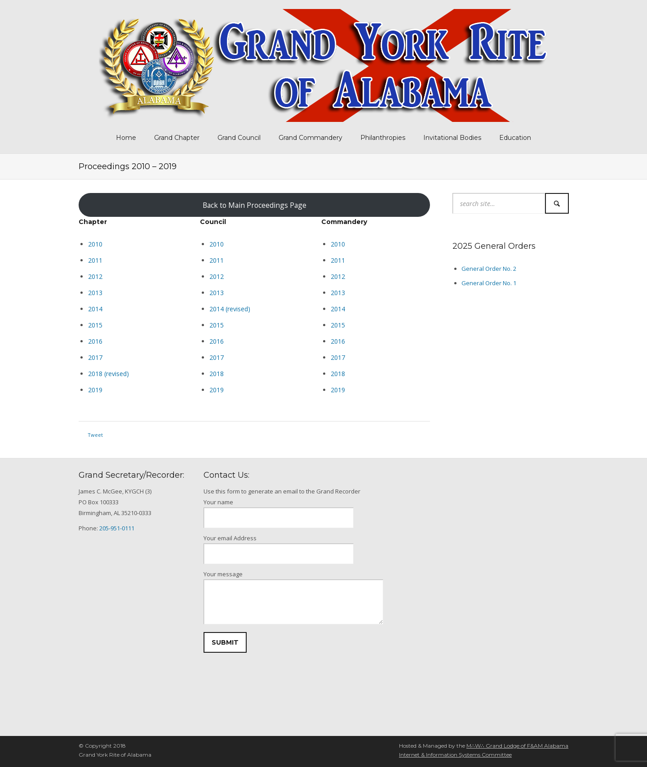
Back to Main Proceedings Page (254, 205)
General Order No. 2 (488, 269)
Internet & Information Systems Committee (455, 754)
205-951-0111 (116, 528)
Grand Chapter (176, 138)
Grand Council (239, 138)
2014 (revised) (229, 309)
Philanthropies (382, 138)
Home (126, 138)
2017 (95, 357)
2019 (95, 390)
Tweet (95, 434)
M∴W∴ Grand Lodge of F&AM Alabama (517, 745)
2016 (216, 341)
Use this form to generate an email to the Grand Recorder (282, 491)
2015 (95, 325)
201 (93, 341)
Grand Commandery (310, 138)
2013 (95, 292)
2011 (95, 260)
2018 (216, 373)
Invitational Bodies (452, 138)
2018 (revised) (108, 373)
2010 (95, 244)
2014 (95, 309)
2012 (95, 276)
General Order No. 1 (488, 283)
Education (515, 138)
